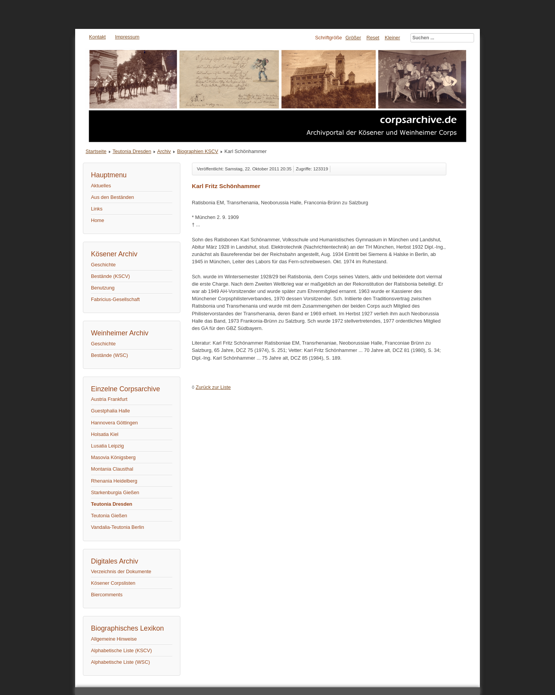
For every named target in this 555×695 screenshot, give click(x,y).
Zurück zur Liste (213, 387)
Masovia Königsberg (113, 457)
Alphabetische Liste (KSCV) (121, 650)
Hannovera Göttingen (114, 423)
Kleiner (392, 37)
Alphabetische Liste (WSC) (120, 662)
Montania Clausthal (112, 469)
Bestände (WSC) (109, 355)
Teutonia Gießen (109, 515)
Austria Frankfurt (109, 399)
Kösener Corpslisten (113, 583)
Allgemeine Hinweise (114, 639)
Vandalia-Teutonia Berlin (117, 527)
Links (97, 209)
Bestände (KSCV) (110, 276)
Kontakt (97, 37)
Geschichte (103, 265)
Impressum (127, 37)
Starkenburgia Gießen (115, 492)
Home (97, 220)
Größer (353, 37)
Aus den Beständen (112, 197)
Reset (373, 37)
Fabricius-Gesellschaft (115, 299)
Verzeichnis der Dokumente (121, 571)
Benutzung (102, 288)
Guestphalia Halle (110, 411)
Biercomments (107, 594)
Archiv (164, 151)
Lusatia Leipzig (107, 446)
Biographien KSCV (197, 151)
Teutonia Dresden (132, 151)
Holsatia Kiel (104, 434)
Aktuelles (101, 185)
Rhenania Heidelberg (114, 481)
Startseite (96, 151)
